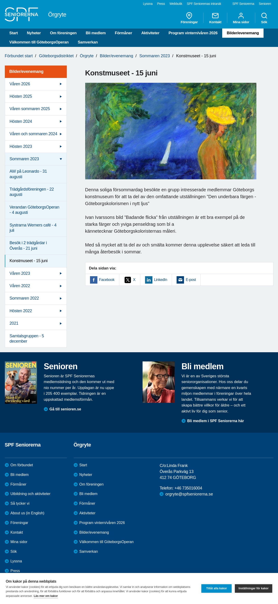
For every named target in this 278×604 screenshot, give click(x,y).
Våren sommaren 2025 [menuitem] (30, 108)
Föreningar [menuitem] (189, 18)
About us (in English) (28, 513)
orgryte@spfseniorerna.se (189, 494)
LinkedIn (160, 280)
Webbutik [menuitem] (175, 4)
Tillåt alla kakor (216, 588)
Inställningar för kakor (254, 588)
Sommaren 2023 (154, 56)
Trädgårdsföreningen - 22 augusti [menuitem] (32, 192)
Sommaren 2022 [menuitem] (24, 298)
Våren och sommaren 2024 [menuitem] (33, 134)
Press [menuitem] (161, 4)
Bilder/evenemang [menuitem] (26, 71)
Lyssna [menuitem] (148, 4)
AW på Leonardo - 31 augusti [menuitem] (28, 174)
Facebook (107, 280)
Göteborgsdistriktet (56, 56)
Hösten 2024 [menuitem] (21, 121)
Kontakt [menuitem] (215, 18)
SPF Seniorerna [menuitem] (243, 4)
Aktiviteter (150, 33)
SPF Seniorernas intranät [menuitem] (204, 4)
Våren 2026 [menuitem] (20, 84)
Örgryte (87, 56)
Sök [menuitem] (264, 18)
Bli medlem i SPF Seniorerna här (215, 421)
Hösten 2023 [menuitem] (21, 146)
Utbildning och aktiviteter (31, 494)
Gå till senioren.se (65, 409)
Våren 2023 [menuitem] (20, 273)
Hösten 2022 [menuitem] (21, 311)
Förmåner (123, 33)
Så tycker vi (20, 503)
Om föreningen (63, 33)
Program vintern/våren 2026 (193, 33)
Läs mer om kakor (46, 596)
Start (13, 33)
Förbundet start (19, 56)
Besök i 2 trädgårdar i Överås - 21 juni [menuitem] (28, 245)
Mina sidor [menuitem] (241, 18)
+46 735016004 (188, 488)
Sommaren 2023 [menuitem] (24, 159)
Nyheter (34, 33)
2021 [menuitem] (14, 323)
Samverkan (88, 42)
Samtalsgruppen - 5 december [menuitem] (27, 339)
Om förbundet (22, 465)
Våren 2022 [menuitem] (20, 285)
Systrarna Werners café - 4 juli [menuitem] (33, 228)
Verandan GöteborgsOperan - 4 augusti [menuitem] (34, 210)
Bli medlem (96, 33)
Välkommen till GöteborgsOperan (39, 42)
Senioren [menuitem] (265, 4)
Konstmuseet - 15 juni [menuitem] (29, 260)
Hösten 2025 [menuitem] (21, 96)
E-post (191, 280)
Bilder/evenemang (243, 33)
